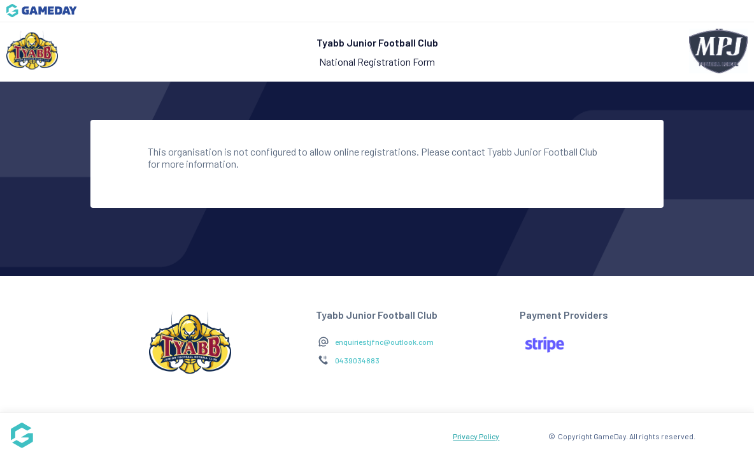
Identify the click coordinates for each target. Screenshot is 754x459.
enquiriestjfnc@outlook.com (384, 341)
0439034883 (357, 360)
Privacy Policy (476, 436)
